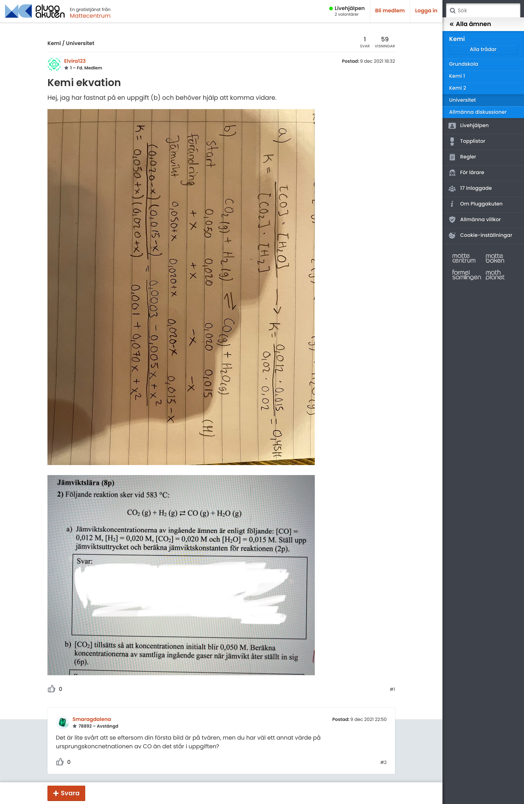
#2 (383, 763)
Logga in (426, 10)
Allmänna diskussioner (478, 112)
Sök (452, 10)
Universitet (80, 43)
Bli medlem (390, 10)
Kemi (54, 43)
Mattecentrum (90, 16)
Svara (70, 793)
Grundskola (463, 64)
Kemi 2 (457, 88)
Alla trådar (483, 49)
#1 (392, 690)
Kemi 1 (457, 76)
